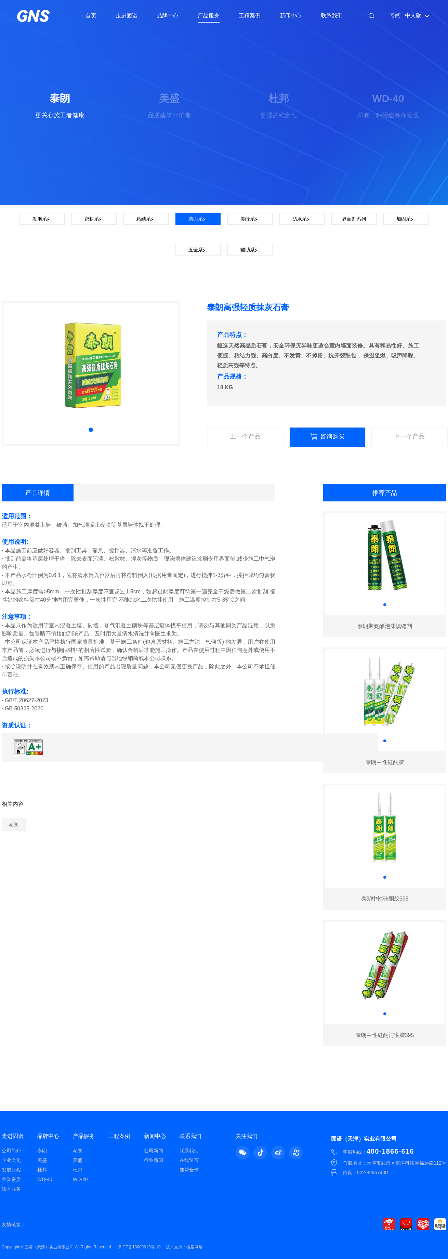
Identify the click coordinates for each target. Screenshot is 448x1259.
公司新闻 (153, 1150)
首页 (90, 15)
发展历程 (11, 1169)
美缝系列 (250, 219)
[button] (91, 430)
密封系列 (94, 219)
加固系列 (406, 219)
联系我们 (332, 15)
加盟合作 (189, 1169)
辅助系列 (250, 249)
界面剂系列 (354, 219)
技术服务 (11, 1189)
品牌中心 (168, 15)
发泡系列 (42, 219)
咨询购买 (327, 437)
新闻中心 (291, 15)
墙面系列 (198, 219)
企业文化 (11, 1160)
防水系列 (302, 219)
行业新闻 (153, 1160)
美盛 (42, 1160)
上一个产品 (245, 436)
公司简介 (11, 1150)
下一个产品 (409, 436)
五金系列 (198, 249)
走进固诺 (126, 15)
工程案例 (250, 15)
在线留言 (189, 1160)
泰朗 (13, 824)
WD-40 (44, 1179)
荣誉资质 (11, 1179)
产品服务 (209, 15)
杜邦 (42, 1169)
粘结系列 (146, 219)
